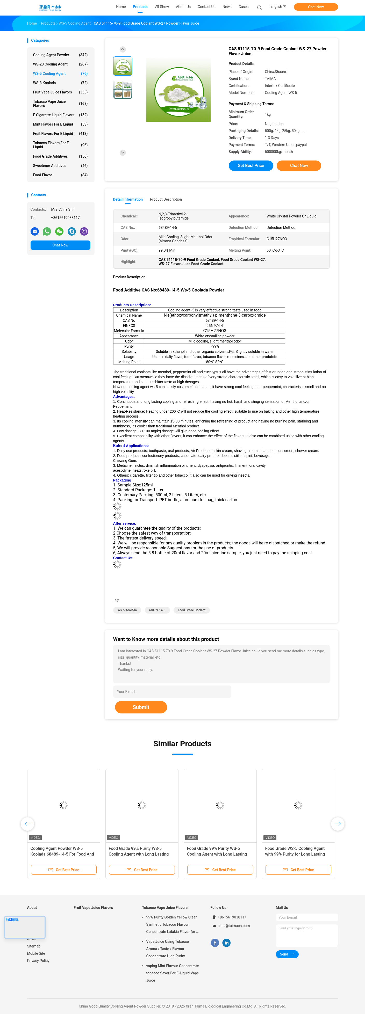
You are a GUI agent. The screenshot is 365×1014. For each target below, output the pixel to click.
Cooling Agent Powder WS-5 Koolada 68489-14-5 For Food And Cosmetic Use (62, 854)
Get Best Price (251, 165)
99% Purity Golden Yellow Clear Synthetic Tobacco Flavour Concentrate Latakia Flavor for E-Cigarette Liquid (172, 925)
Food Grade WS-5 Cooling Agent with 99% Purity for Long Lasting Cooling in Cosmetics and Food (295, 854)
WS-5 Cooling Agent (60, 73)
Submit (141, 707)
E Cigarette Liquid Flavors (60, 115)
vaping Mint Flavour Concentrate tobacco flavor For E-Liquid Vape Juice (172, 973)
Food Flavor (60, 175)
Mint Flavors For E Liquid (60, 124)
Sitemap (33, 946)
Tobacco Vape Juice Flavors (60, 103)
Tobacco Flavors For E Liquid (60, 145)
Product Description (166, 199)
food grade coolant (191, 610)
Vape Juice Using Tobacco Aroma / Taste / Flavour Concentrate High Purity (167, 948)
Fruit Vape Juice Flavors (60, 92)
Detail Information (128, 199)
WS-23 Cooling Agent (60, 64)
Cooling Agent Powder (60, 54)
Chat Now (316, 7)
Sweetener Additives (60, 165)
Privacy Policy (38, 961)
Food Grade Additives (60, 156)
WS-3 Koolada (60, 82)
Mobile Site (36, 953)
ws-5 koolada (127, 610)
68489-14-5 (157, 610)
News (31, 939)
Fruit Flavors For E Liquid (60, 133)
